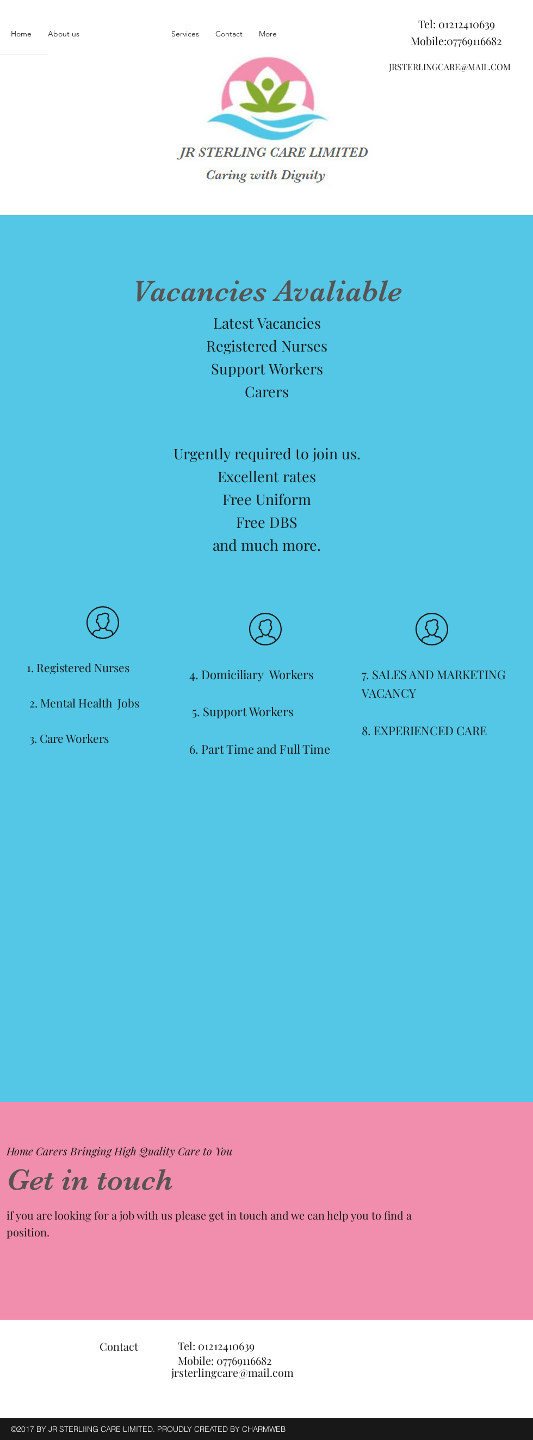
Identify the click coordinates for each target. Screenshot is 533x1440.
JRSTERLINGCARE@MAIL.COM (450, 66)
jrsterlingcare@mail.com (232, 1372)
